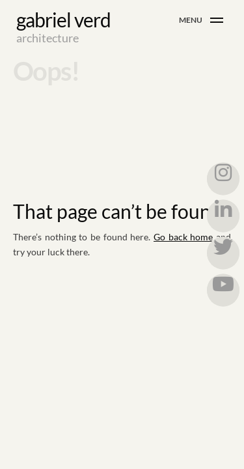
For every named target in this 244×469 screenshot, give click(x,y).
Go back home (183, 236)
